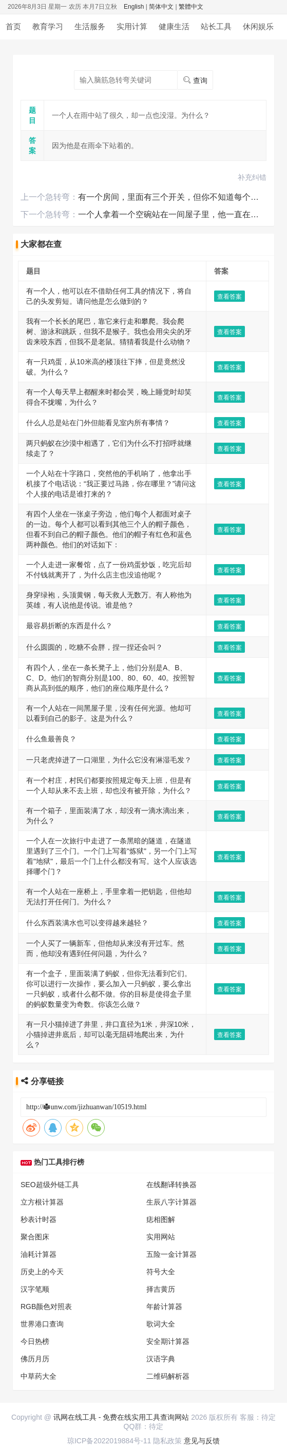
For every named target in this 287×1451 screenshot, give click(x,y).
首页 (13, 26)
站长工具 (216, 26)
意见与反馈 (202, 1441)
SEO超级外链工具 (50, 925)
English (134, 6)
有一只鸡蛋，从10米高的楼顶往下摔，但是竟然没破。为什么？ (127, 313)
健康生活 (174, 26)
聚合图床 (35, 977)
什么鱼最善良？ (51, 576)
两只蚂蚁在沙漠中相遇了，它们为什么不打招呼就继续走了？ (123, 377)
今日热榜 (35, 1082)
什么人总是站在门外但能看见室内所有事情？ (98, 355)
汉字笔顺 (35, 1030)
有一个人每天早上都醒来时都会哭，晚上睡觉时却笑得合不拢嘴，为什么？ (144, 334)
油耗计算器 (38, 995)
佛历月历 (35, 1099)
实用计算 (132, 26)
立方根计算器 (42, 943)
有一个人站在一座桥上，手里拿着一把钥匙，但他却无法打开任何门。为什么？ (152, 691)
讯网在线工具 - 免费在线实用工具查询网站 (121, 1417)
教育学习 (47, 26)
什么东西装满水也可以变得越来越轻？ (87, 712)
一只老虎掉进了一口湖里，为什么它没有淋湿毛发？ (109, 597)
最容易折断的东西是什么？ (69, 492)
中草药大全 (38, 1117)
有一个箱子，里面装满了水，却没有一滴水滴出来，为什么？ (123, 640)
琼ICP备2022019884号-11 (109, 1441)
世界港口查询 (42, 1065)
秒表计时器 (38, 960)
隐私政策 (167, 1441)
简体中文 (161, 6)
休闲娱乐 (258, 26)
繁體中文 (191, 6)
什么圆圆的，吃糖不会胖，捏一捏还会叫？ (94, 513)
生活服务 (89, 26)
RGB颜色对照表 (46, 1047)
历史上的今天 (42, 1012)
